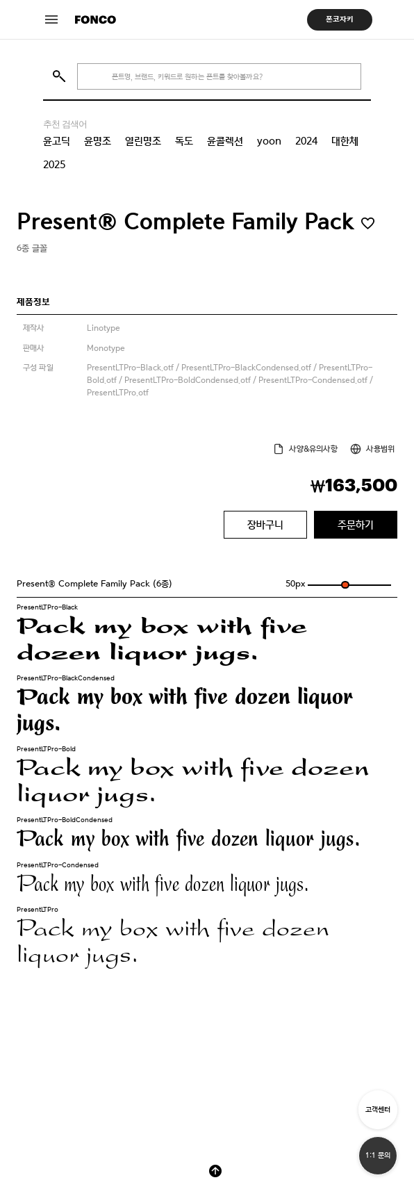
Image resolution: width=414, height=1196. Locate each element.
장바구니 (265, 524)
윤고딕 (56, 141)
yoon (269, 141)
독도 (184, 141)
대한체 (344, 141)
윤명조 (97, 141)
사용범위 (380, 449)
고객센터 (377, 1109)
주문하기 (356, 524)
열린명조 (143, 141)
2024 (306, 141)
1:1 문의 (377, 1155)
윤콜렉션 (225, 141)
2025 (54, 165)
